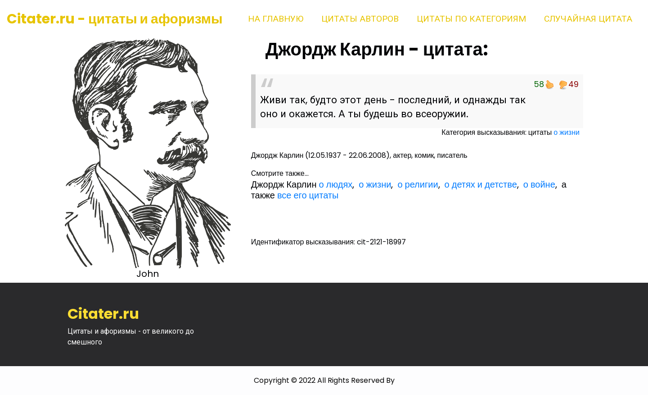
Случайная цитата (588, 19)
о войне (539, 184)
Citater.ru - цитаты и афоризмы (115, 18)
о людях (335, 184)
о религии (417, 184)
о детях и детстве (481, 184)
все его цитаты (307, 195)
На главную (275, 19)
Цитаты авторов (360, 19)
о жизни (567, 132)
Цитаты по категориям (471, 19)
